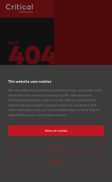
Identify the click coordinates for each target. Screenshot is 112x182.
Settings (56, 172)
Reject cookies (56, 156)
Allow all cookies (56, 142)
